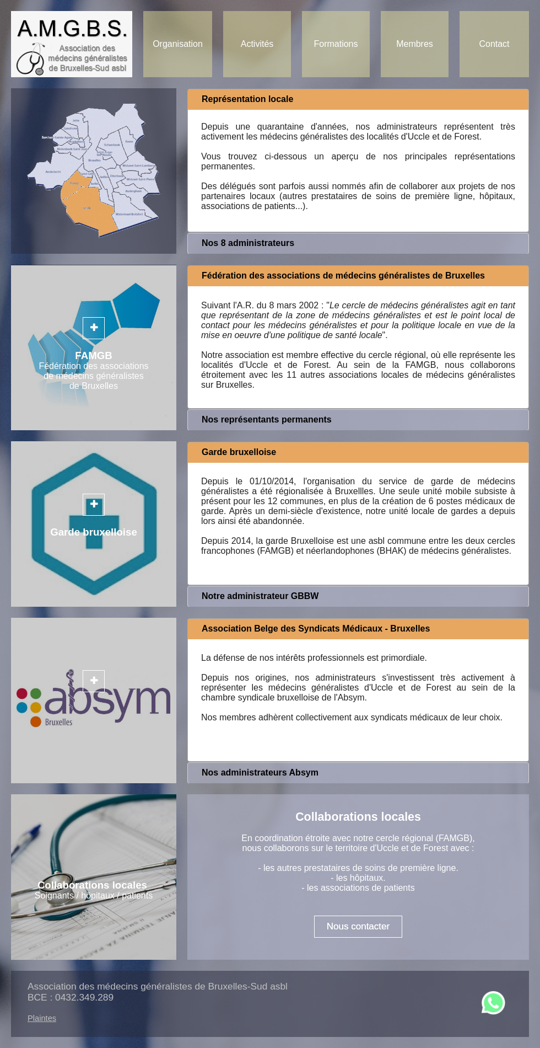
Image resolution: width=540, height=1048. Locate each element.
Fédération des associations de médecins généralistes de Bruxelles (343, 275)
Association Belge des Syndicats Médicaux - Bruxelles (316, 628)
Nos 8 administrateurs (248, 243)
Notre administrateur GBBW (260, 596)
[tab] (358, 99)
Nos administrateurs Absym (260, 772)
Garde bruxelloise (239, 452)
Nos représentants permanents (267, 419)
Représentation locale (247, 99)
